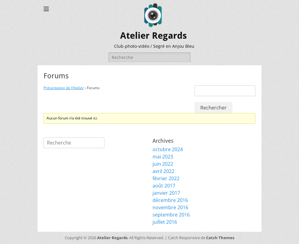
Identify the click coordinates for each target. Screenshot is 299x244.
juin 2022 (163, 164)
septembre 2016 (171, 214)
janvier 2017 (166, 193)
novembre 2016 (170, 207)
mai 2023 (163, 156)
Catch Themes (220, 237)
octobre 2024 (168, 149)
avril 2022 (163, 171)
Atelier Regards (153, 35)
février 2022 (166, 178)
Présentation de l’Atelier (64, 87)
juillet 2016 (165, 222)
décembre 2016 (170, 200)
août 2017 (164, 185)
